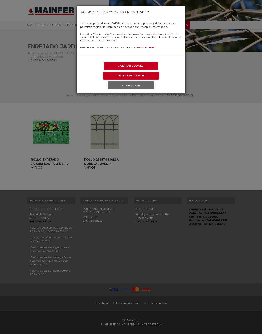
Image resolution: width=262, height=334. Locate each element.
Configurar (131, 85)
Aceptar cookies (131, 65)
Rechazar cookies (131, 75)
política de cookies (145, 47)
